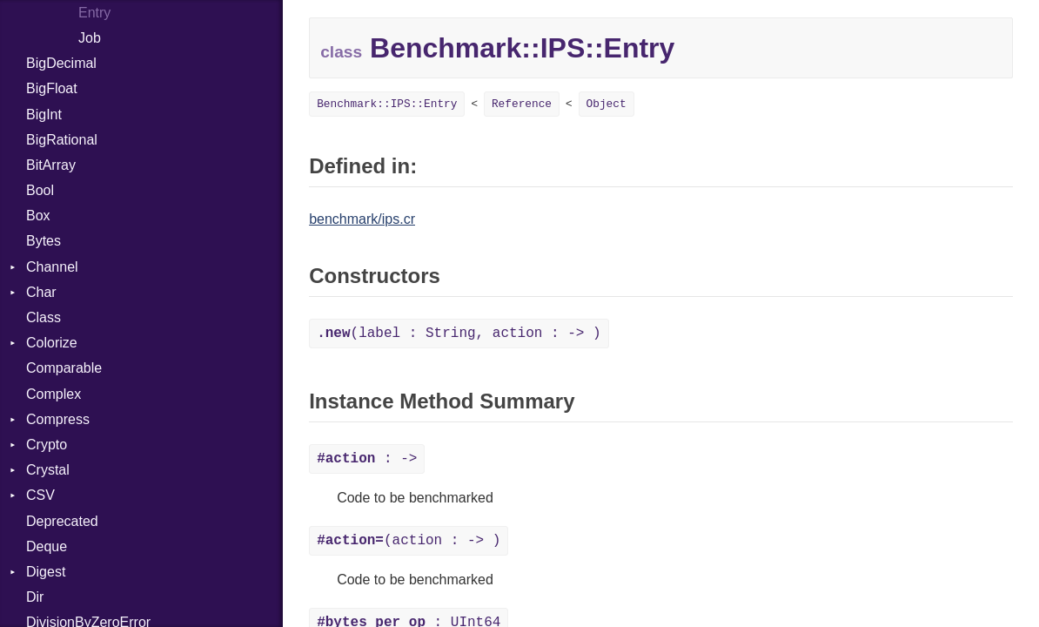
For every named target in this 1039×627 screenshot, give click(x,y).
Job (89, 37)
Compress (58, 419)
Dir (35, 597)
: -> (367, 459)
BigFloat (51, 88)
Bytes (43, 240)
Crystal (48, 469)
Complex (53, 394)
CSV (40, 495)
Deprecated (62, 521)
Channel (52, 267)
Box (38, 215)
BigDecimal (61, 63)
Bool (40, 190)
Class (43, 317)
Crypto (46, 444)
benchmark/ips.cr (362, 219)
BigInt (44, 114)
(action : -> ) (408, 541)
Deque (46, 546)
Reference (522, 104)
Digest (45, 571)
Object (607, 104)
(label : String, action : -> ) (458, 333)
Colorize (51, 342)
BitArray (51, 165)
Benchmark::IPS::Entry (387, 104)
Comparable (64, 368)
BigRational (61, 139)
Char (41, 292)
